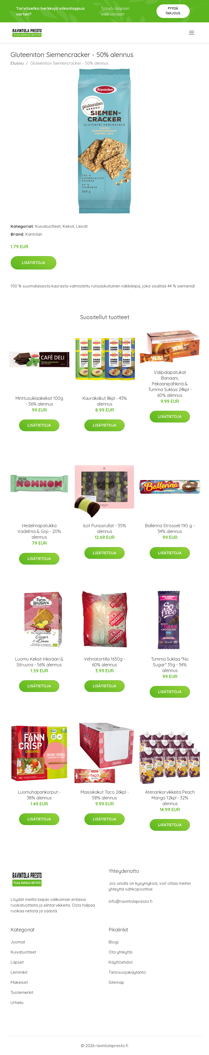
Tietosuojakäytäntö (127, 972)
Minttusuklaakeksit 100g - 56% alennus (39, 401)
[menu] (192, 33)
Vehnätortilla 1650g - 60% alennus (104, 661)
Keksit (68, 226)
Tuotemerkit (22, 992)
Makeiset (19, 982)
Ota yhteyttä (120, 952)
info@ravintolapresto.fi (130, 901)
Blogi (113, 942)
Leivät (82, 226)
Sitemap (116, 982)
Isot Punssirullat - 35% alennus (104, 528)
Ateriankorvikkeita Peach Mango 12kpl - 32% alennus (170, 797)
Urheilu (17, 1002)
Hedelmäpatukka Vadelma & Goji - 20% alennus (39, 531)
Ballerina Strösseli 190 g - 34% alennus (170, 528)
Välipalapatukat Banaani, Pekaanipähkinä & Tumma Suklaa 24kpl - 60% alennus (170, 384)
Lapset (17, 962)
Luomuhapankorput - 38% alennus (39, 795)
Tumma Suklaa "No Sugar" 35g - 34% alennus (170, 664)
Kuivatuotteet (48, 226)
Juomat (18, 942)
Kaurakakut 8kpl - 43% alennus (104, 401)
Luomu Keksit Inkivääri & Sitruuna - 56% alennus (39, 661)
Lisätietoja (33, 262)
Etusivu (17, 63)
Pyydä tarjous (172, 10)
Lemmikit (19, 972)
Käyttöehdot (121, 962)
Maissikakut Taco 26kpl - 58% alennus (105, 795)
